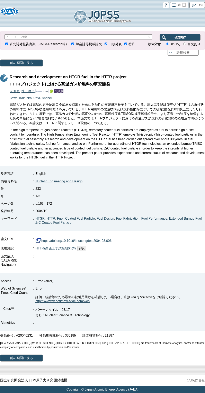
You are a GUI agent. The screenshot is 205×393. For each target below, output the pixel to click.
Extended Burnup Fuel (185, 218)
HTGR (40, 218)
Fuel (60, 218)
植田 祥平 (28, 91)
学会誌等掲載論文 (89, 44)
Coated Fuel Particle (80, 218)
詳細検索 (183, 52)
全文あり (193, 44)
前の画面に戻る (21, 63)
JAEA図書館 (196, 381)
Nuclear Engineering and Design (58, 181)
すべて (175, 44)
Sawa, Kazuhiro (21, 98)
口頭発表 (115, 44)
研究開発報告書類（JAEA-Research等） (39, 44)
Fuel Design (105, 218)
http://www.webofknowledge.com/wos (62, 301)
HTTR (50, 218)
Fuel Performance (154, 218)
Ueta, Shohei (42, 98)
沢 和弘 (15, 91)
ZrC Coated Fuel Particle (53, 222)
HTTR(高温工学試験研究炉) (55, 248)
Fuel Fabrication (128, 218)
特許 (131, 44)
